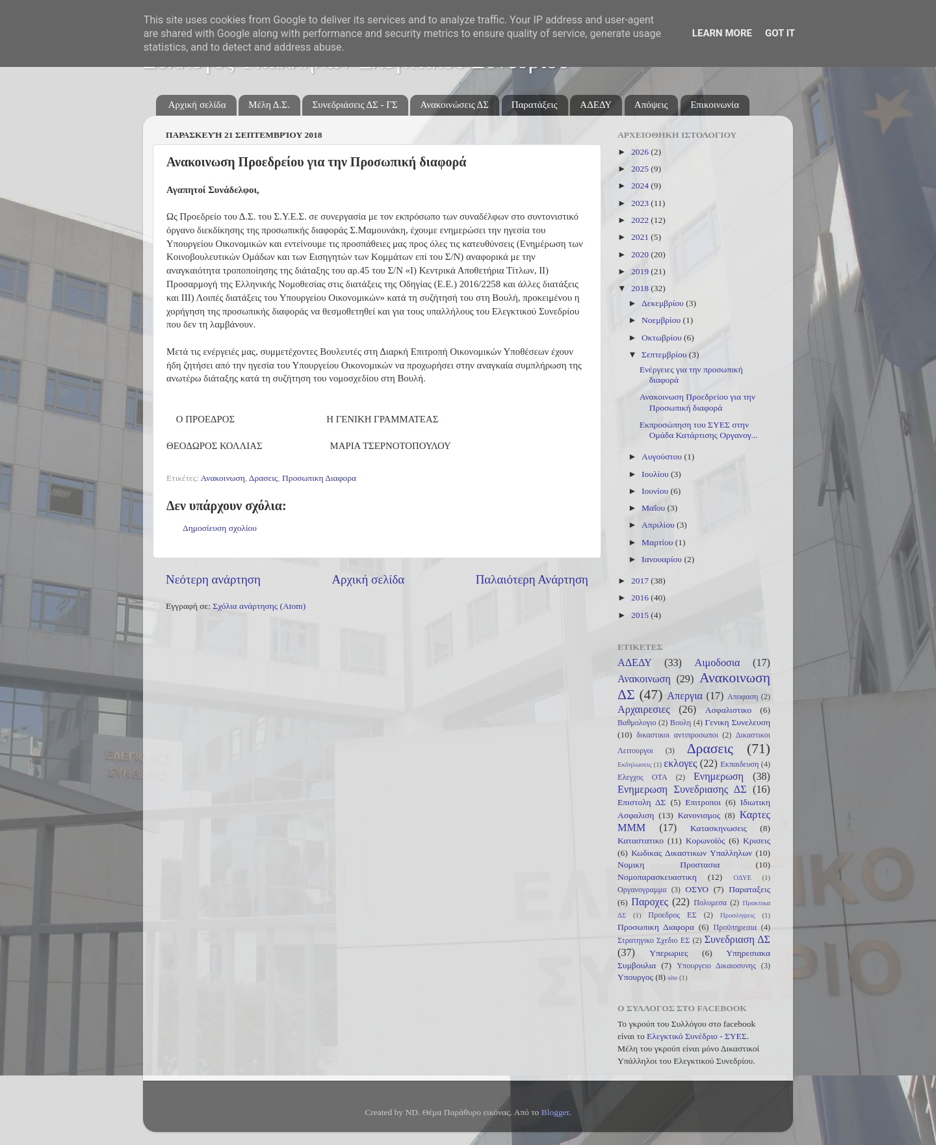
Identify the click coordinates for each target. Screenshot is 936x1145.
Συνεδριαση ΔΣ (737, 940)
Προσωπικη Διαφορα (319, 478)
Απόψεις (651, 104)
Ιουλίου (656, 474)
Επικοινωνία (714, 104)
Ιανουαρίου (663, 559)
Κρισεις (756, 840)
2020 (641, 254)
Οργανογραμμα (642, 889)
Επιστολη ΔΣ (642, 802)
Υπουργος (635, 977)
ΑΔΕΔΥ (596, 104)
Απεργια (685, 696)
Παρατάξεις (535, 104)
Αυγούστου (663, 456)
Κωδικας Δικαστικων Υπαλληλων (691, 853)
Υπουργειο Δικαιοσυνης (716, 965)
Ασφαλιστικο (728, 710)
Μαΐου (655, 508)
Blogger (555, 1112)
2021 (641, 237)
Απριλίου (659, 525)
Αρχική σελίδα (197, 104)
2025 (641, 169)
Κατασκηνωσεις (718, 828)
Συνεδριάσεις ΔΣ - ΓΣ (354, 104)
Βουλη (680, 722)
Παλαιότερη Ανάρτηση (532, 579)
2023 (641, 203)
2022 (641, 220)
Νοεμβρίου (662, 320)
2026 (641, 152)
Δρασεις (263, 478)
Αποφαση (742, 696)
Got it (780, 33)
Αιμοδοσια (717, 663)
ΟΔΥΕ (742, 877)
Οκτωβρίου (663, 337)
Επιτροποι (703, 802)
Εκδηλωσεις (634, 764)
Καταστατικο (641, 840)
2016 (641, 597)
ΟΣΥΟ (696, 889)
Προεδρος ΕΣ (672, 915)
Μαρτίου (658, 542)
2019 (641, 271)
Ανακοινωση (223, 478)
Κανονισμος (699, 815)
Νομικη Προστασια (669, 864)
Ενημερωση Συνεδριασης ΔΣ (682, 789)
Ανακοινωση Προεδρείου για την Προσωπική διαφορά (697, 402)
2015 (641, 615)
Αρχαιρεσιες (644, 709)
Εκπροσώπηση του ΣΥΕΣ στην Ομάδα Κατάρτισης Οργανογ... (699, 430)
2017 (641, 580)
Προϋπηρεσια (735, 927)
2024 (641, 185)
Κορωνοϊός (705, 840)
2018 (641, 288)
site (672, 977)
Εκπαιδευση (739, 764)
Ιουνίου (656, 491)
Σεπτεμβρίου (665, 354)
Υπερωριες (668, 953)
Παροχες (649, 902)
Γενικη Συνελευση (737, 722)
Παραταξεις (749, 889)
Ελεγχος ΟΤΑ (643, 777)
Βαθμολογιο (637, 722)
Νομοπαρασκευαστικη (657, 877)
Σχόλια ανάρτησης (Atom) (259, 606)
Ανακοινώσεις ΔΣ (454, 104)
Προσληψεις (737, 915)
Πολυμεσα (710, 902)
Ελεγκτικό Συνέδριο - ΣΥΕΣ (697, 1036)
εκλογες (680, 763)
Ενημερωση (719, 776)
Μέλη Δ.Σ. (268, 104)
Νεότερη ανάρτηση (213, 579)
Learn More (722, 33)
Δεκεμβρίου (664, 303)
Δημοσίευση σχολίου (220, 528)
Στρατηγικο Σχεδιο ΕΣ (654, 940)
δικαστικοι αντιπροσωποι (677, 735)
